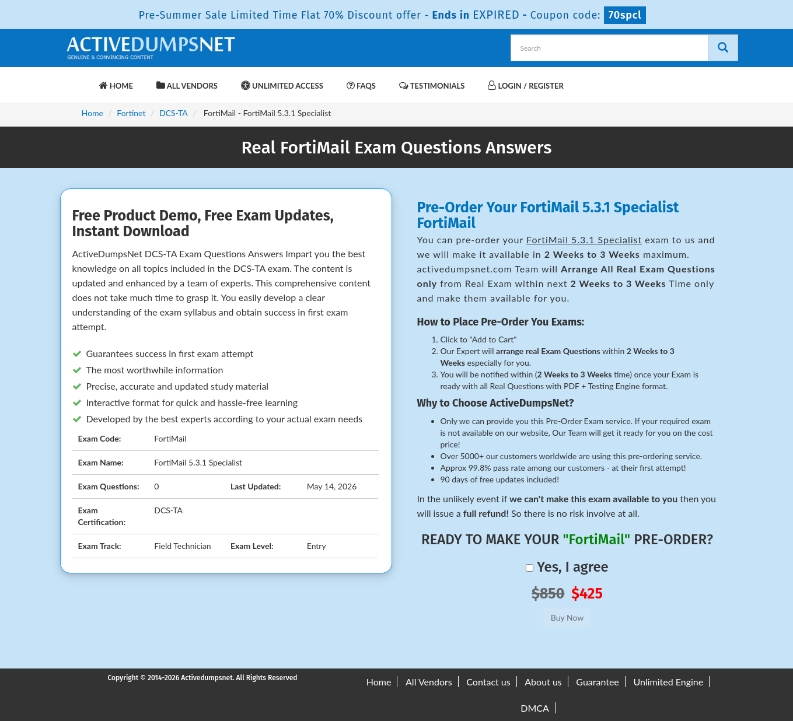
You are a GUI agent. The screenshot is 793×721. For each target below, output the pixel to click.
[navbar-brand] (79, 80)
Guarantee (597, 681)
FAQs (361, 85)
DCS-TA (173, 113)
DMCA (534, 707)
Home (116, 85)
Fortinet (131, 113)
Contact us (488, 681)
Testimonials (431, 85)
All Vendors (187, 85)
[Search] (723, 47)
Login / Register (525, 85)
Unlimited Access (282, 85)
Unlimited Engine (668, 681)
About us (543, 681)
